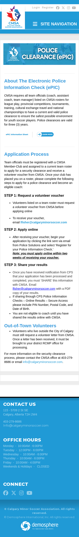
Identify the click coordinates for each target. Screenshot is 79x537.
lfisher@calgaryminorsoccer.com (43, 222)
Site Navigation (55, 24)
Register (48, 7)
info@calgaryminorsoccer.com (43, 362)
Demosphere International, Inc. (28, 517)
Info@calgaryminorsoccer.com (25, 425)
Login (36, 7)
